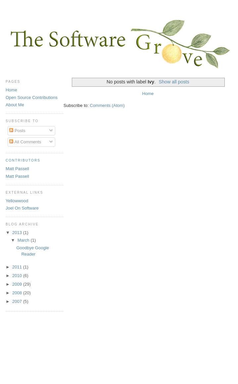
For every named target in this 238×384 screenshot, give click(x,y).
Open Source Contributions (32, 97)
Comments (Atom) (107, 105)
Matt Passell (17, 168)
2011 (17, 266)
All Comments (25, 141)
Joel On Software (22, 208)
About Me (15, 104)
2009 (17, 284)
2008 (17, 292)
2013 (17, 232)
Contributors (23, 160)
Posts (17, 130)
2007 (17, 301)
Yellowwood (17, 200)
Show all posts (174, 81)
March (24, 240)
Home (148, 93)
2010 (17, 275)
